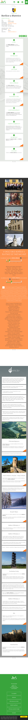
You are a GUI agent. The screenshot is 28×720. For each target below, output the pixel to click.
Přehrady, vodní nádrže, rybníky (20, 290)
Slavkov (21, 272)
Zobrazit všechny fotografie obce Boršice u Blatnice (14, 247)
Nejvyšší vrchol (8, 297)
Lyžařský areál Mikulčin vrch (13, 334)
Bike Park (14, 297)
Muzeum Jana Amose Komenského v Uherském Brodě (14, 312)
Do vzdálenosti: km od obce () (14, 277)
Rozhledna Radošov (13, 306)
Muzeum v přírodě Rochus (14, 330)
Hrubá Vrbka (15, 269)
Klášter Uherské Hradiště (14, 333)
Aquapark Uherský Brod (13, 307)
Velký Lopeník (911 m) (14, 324)
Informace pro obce (14, 701)
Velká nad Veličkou (18, 273)
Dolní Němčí (15, 268)
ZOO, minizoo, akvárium (10, 287)
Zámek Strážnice (9, 345)
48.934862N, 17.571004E (12, 23)
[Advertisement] (14, 170)
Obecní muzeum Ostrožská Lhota (14, 303)
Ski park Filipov (18, 305)
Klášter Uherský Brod (14, 310)
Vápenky (11, 273)
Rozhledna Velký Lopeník (13, 326)
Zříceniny (4, 295)
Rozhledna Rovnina (13, 327)
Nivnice (19, 270)
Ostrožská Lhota (14, 272)
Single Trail (20, 297)
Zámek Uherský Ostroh (13, 321)
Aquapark (18, 287)
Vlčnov (14, 275)
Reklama (14, 697)
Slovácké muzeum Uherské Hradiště (13, 331)
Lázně (2, 297)
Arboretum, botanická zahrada (7, 292)
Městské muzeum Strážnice (13, 343)
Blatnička (9, 268)
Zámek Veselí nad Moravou (13, 320)
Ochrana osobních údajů (14, 709)
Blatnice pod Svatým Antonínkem (13, 266)
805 (8, 29)
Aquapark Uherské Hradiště (13, 329)
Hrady (21, 292)
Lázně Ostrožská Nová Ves (14, 314)
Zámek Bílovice (18, 338)
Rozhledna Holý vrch (14, 347)
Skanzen (11, 290)
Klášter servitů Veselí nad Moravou (14, 317)
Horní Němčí (8, 269)
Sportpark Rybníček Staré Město (13, 344)
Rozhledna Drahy (10, 305)
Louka (15, 270)
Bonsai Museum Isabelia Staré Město (13, 340)
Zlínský (9, 20)
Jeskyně (24, 295)
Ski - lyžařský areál (5, 290)
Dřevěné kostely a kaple (11, 295)
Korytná (8, 270)
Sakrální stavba (18, 300)
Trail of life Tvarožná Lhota (14, 323)
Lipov (12, 270)
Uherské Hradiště (11, 22)
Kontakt (14, 712)
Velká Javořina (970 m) (14, 309)
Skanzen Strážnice (18, 345)
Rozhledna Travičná (9, 338)
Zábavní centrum (10, 300)
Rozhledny (16, 292)
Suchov (6, 273)
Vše (3, 287)
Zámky (25, 292)
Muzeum (25, 297)
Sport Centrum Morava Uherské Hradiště (14, 336)
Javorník (20, 269)
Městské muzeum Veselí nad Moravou (14, 319)
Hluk (20, 268)
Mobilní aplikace (14, 705)
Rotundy (19, 295)
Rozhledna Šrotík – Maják (14, 341)
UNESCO (23, 287)
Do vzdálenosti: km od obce (10, 258)
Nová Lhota (7, 272)
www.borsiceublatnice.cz (12, 31)
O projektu (14, 693)
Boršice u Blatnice (11, 15)
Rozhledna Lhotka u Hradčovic (14, 316)
